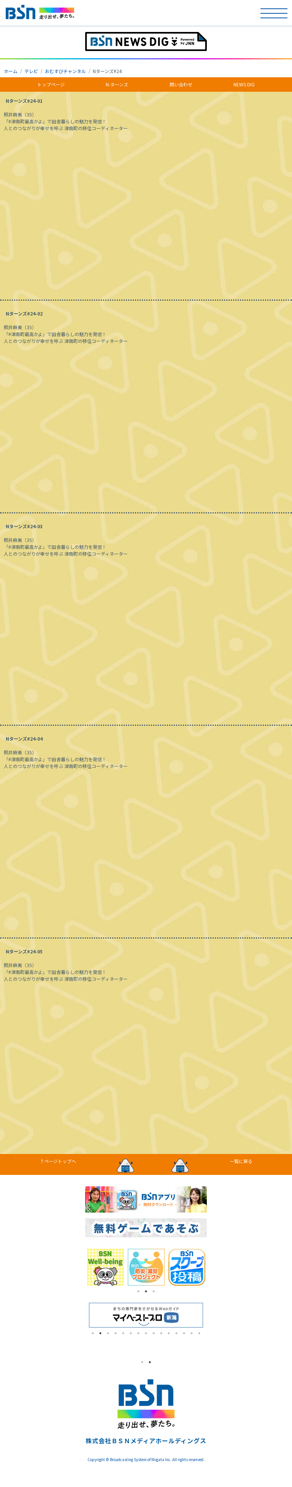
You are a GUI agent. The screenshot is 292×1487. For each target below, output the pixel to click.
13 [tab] (184, 1333)
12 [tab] (176, 1333)
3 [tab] (153, 1291)
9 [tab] (153, 1333)
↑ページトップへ (58, 1161)
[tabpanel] (105, 1267)
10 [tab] (161, 1333)
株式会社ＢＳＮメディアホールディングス (146, 1440)
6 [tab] (131, 1333)
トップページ (51, 84)
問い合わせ (181, 84)
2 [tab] (146, 1291)
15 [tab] (199, 1333)
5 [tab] (123, 1333)
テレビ (31, 71)
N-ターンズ (117, 84)
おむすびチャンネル (65, 71)
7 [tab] (138, 1333)
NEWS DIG (244, 84)
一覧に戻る (241, 1161)
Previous (79, 1267)
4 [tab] (115, 1333)
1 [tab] (138, 1291)
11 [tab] (169, 1333)
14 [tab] (191, 1333)
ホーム (10, 71)
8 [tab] (146, 1333)
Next (212, 1267)
